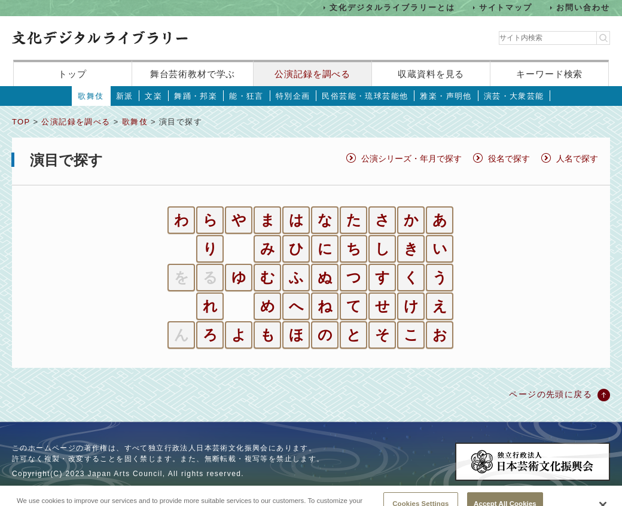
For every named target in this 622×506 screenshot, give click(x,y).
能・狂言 (246, 96)
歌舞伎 (90, 96)
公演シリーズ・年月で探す (411, 158)
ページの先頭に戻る (550, 394)
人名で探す (577, 158)
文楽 (153, 96)
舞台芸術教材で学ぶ (193, 74)
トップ (72, 74)
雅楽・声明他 (445, 96)
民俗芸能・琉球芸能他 (365, 96)
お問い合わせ (583, 7)
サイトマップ (506, 7)
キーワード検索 (549, 74)
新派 (124, 96)
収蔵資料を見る (431, 74)
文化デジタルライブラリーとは (392, 7)
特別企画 (293, 96)
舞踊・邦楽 (195, 96)
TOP (21, 121)
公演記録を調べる (312, 74)
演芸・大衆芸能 (514, 96)
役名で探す (509, 158)
